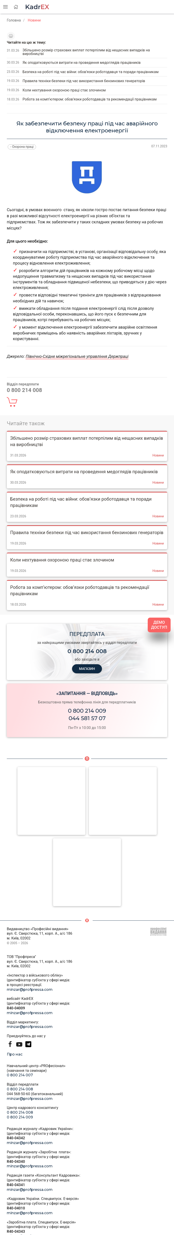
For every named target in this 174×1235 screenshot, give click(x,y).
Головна (14, 20)
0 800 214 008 (20, 1089)
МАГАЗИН (87, 669)
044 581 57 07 (87, 718)
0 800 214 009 (87, 710)
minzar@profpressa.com (30, 989)
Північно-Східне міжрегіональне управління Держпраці (77, 356)
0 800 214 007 (20, 1075)
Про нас (14, 1054)
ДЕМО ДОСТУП (159, 625)
